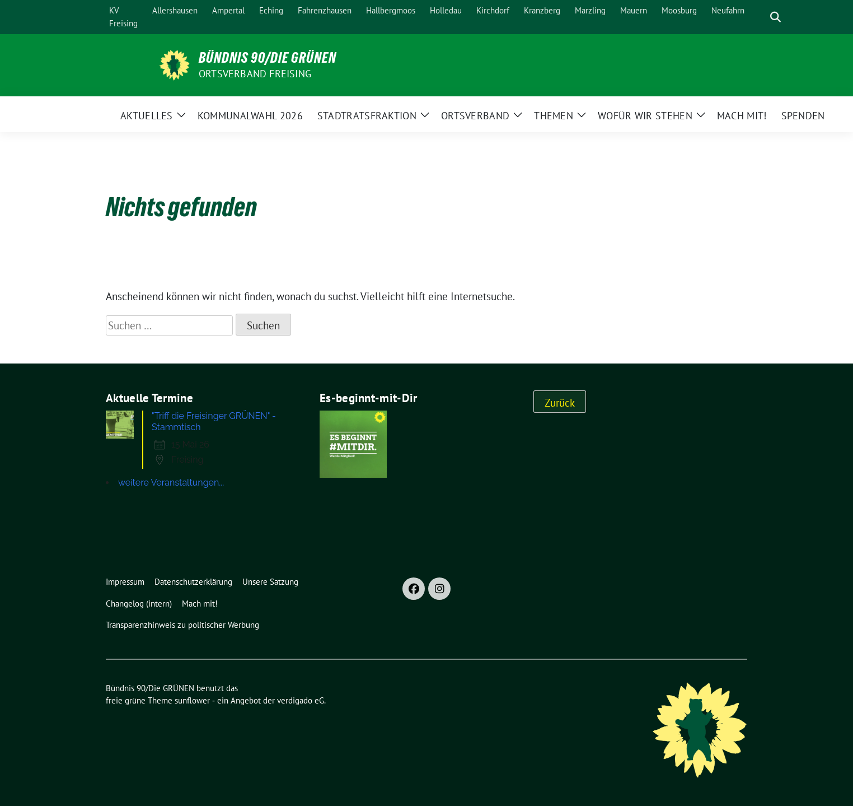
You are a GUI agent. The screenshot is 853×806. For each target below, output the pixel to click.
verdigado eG (300, 700)
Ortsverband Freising (255, 73)
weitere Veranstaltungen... (171, 482)
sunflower (192, 700)
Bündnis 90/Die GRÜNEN (267, 57)
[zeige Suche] (775, 17)
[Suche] (759, 17)
